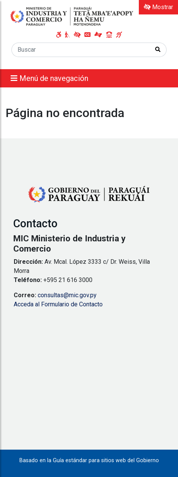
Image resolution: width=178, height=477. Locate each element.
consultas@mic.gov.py (67, 295)
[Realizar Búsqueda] (158, 50)
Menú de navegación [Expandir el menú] (49, 78)
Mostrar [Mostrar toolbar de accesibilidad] (158, 7)
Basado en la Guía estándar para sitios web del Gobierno (89, 460)
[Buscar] (80, 50)
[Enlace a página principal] (72, 16)
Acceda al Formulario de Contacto (58, 304)
